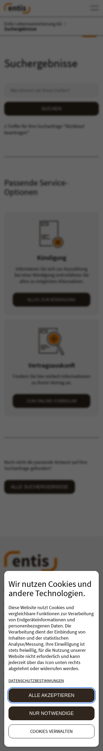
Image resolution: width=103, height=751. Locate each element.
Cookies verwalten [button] (51, 731)
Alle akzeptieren (51, 695)
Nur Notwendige (51, 713)
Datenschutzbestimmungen (36, 680)
